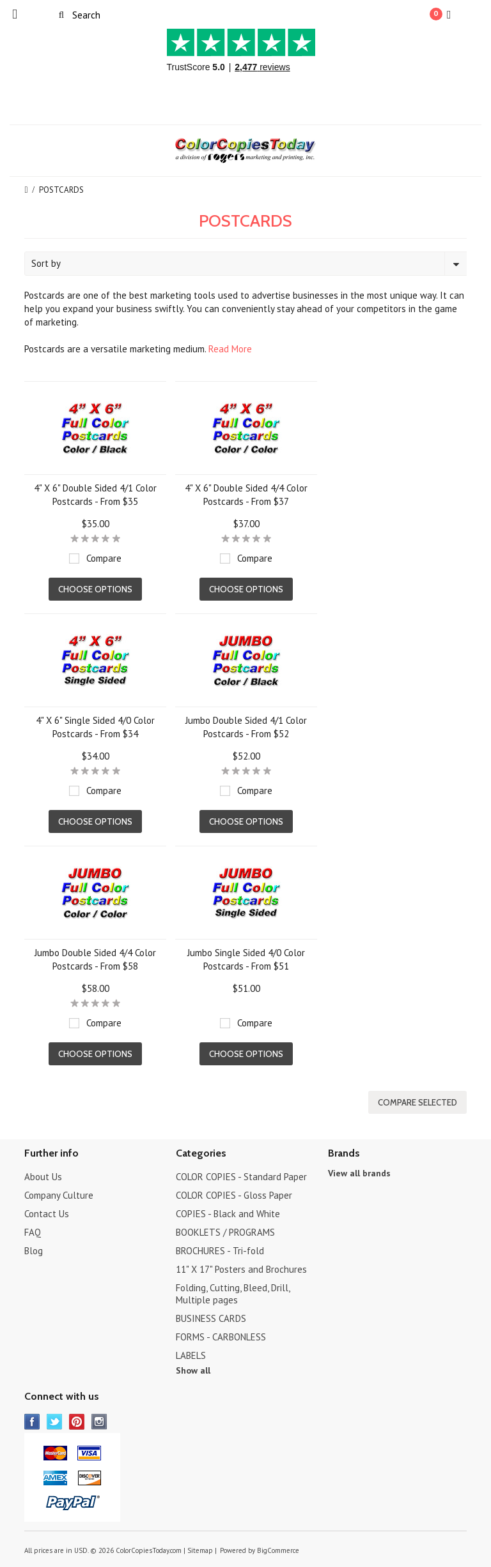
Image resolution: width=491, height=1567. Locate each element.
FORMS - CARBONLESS (221, 1337)
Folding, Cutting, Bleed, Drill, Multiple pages (233, 1294)
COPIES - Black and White (228, 1214)
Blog (33, 1251)
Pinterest (77, 1422)
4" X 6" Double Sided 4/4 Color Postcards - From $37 (246, 494)
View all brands (359, 1173)
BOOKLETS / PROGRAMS (225, 1232)
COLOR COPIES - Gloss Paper (234, 1195)
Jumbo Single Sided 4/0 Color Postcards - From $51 (246, 959)
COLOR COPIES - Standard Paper (241, 1177)
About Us (43, 1177)
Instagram (99, 1422)
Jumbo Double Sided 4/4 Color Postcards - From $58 (95, 959)
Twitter (55, 1422)
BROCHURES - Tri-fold (220, 1251)
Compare (103, 558)
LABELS (191, 1355)
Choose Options (95, 589)
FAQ (32, 1232)
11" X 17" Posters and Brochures (241, 1269)
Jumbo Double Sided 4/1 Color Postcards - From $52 (246, 727)
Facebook (32, 1422)
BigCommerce (278, 1550)
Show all (193, 1370)
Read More (230, 349)
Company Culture (58, 1195)
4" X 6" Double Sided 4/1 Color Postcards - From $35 (95, 494)
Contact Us (46, 1214)
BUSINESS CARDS (211, 1318)
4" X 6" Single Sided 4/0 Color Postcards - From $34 (95, 727)
